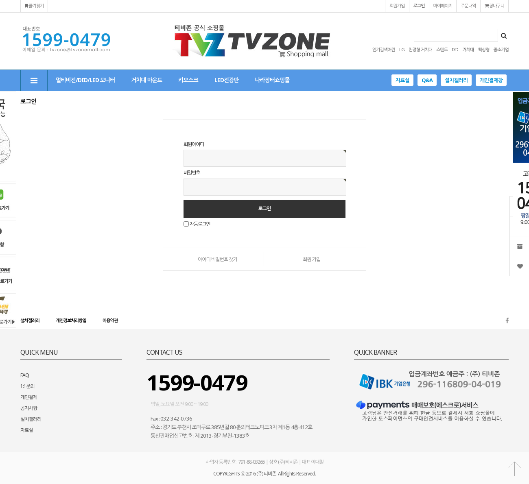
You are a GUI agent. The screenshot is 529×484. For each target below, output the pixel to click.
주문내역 (468, 5)
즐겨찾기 (34, 5)
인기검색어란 (383, 49)
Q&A (427, 80)
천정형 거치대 (420, 49)
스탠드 (442, 49)
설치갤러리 (456, 80)
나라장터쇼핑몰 (272, 80)
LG (401, 49)
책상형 (483, 49)
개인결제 (28, 397)
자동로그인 (200, 223)
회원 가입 (311, 259)
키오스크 (188, 80)
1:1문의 (27, 386)
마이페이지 (442, 5)
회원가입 (396, 5)
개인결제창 (491, 80)
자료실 (402, 80)
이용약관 (110, 320)
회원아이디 (194, 144)
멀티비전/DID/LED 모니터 (85, 80)
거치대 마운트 (146, 80)
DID (455, 49)
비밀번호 (192, 173)
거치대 (468, 49)
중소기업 (501, 49)
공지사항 (28, 408)
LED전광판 (226, 80)
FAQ (24, 375)
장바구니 (494, 5)
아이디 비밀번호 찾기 (217, 259)
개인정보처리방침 (71, 320)
